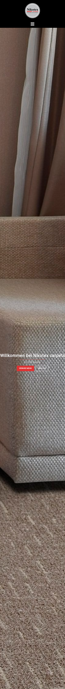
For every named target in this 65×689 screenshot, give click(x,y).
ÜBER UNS (42, 368)
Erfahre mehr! (25, 368)
